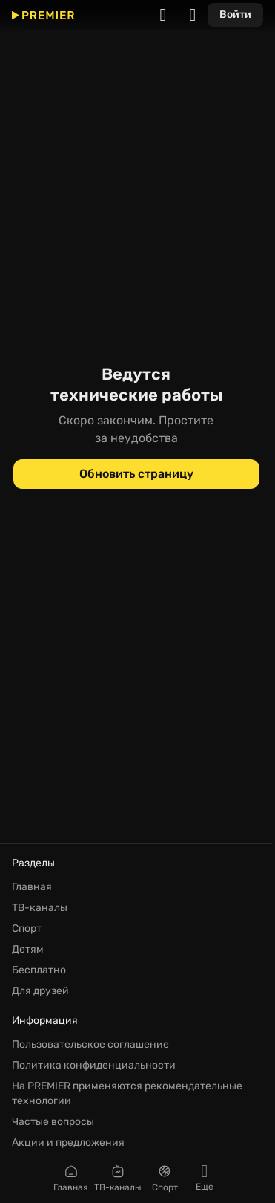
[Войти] (235, 15)
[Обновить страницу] (136, 474)
